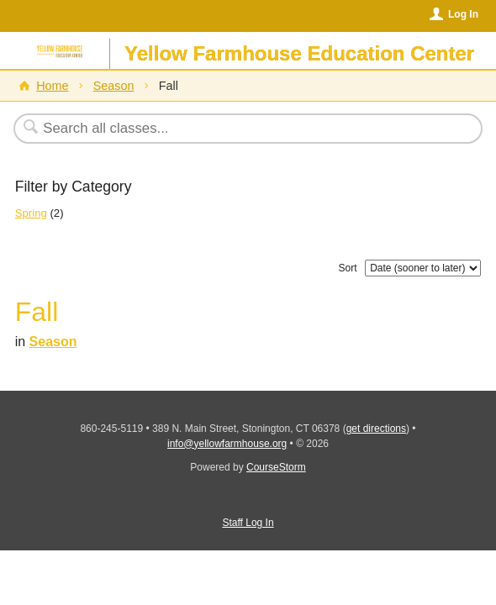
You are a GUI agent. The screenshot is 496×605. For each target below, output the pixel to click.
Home (52, 85)
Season (114, 85)
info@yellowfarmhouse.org (227, 444)
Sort (348, 268)
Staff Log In (247, 523)
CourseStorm (276, 467)
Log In (463, 14)
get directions (376, 428)
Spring (31, 213)
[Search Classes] (239, 128)
